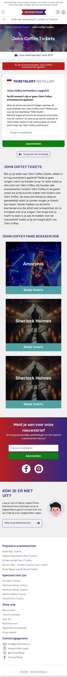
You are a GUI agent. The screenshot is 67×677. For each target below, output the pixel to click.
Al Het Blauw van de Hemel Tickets (20, 569)
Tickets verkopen (11, 614)
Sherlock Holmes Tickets (15, 585)
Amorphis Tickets (11, 581)
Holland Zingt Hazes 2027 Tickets (19, 556)
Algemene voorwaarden (14, 628)
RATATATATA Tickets (13, 598)
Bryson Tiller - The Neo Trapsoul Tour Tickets (25, 565)
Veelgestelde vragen (18, 648)
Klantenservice (10, 623)
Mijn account (8, 610)
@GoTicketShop (16, 653)
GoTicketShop (15, 657)
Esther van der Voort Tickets (17, 560)
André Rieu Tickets (12, 551)
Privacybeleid (9, 632)
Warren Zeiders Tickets (14, 594)
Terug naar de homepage (34, 154)
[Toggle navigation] (10, 12)
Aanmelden (33, 143)
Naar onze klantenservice (22, 523)
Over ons (6, 619)
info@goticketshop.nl (19, 644)
